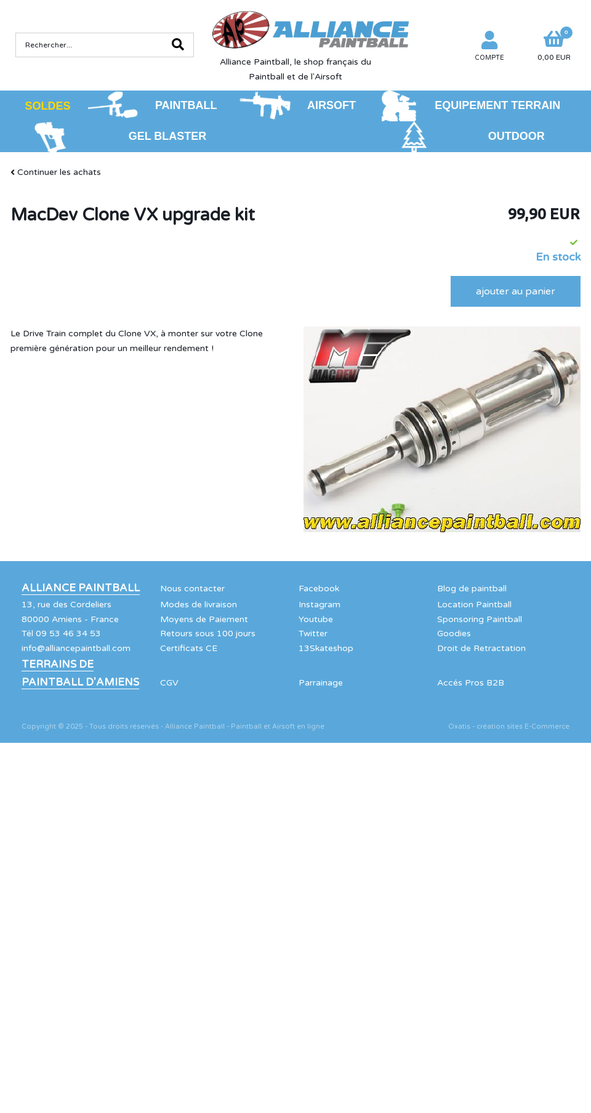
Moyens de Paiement (204, 619)
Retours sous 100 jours (207, 633)
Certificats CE (188, 648)
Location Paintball (474, 604)
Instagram (319, 604)
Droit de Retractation (481, 648)
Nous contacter (192, 588)
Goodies (454, 633)
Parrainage (321, 683)
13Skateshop (326, 648)
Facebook (319, 588)
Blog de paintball (472, 588)
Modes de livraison (198, 604)
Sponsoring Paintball (479, 619)
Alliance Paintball (81, 588)
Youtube (316, 619)
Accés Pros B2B (470, 683)
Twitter (313, 633)
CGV (169, 683)
